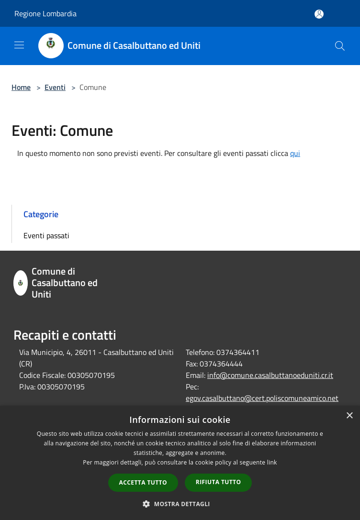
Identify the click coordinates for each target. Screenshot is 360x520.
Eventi (55, 87)
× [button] (349, 416)
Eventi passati (46, 235)
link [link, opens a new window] (272, 462)
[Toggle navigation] (19, 45)
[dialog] (180, 463)
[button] (180, 504)
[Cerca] (340, 46)
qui (295, 153)
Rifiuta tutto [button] (218, 482)
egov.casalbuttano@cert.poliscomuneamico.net (262, 398)
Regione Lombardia (45, 13)
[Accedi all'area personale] (319, 14)
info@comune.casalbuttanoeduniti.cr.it (270, 375)
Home (21, 87)
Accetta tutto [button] (143, 482)
